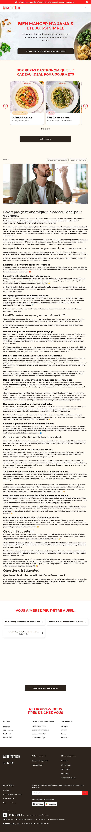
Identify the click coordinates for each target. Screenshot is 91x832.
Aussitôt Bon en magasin (12, 794)
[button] (85, 8)
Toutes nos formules (68, 778)
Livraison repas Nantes (40, 734)
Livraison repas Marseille (40, 730)
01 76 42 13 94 (16, 815)
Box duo (64, 734)
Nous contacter (37, 765)
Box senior (64, 737)
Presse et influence (10, 803)
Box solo (64, 730)
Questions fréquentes (40, 761)
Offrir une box (8, 730)
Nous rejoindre (8, 799)
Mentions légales (9, 823)
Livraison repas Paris (39, 726)
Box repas (6, 726)
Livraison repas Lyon (39, 737)
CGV (18, 823)
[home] (11, 7)
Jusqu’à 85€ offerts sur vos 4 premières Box (46, 51)
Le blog (6, 790)
